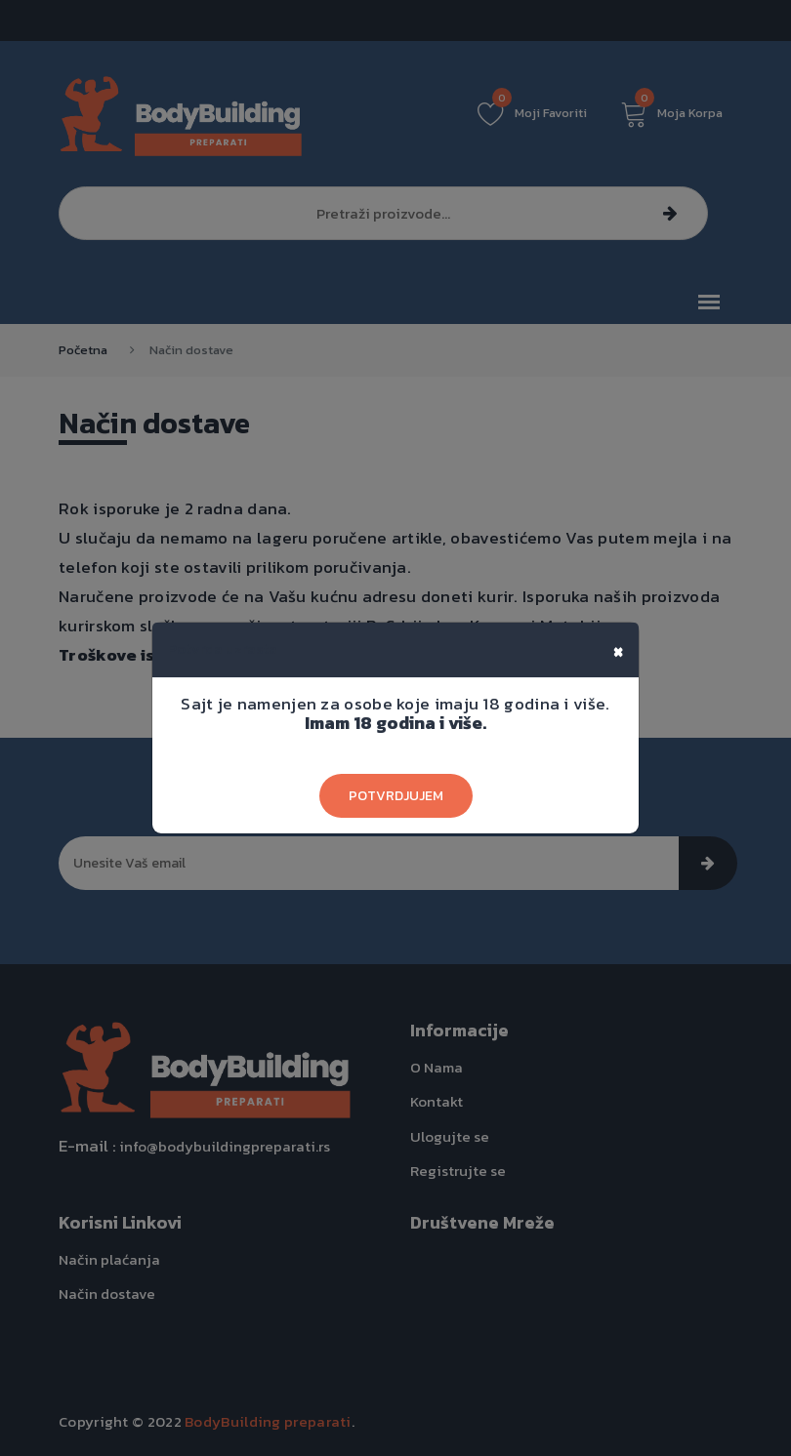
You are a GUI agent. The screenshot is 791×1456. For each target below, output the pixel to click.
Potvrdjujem (396, 796)
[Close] (618, 650)
